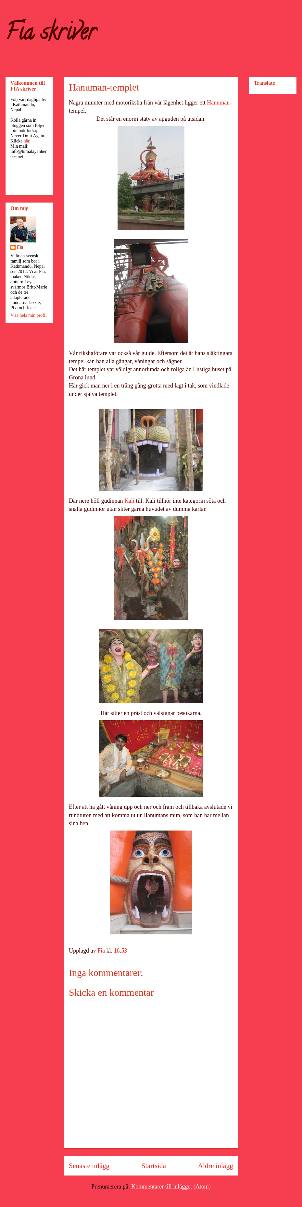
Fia (20, 247)
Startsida (154, 1166)
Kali (129, 501)
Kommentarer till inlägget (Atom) (170, 1186)
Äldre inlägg (215, 1166)
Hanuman (218, 102)
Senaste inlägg (89, 1166)
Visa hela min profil (28, 315)
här (26, 141)
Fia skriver (50, 34)
